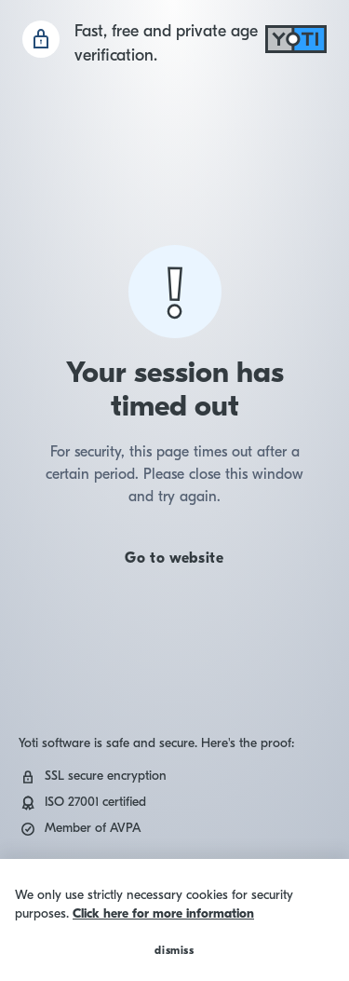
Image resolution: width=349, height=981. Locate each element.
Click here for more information (163, 913)
